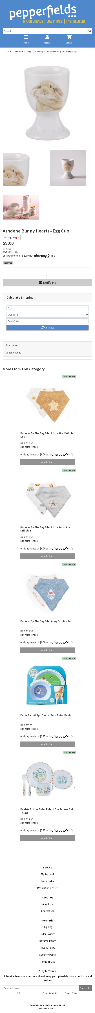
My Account (47, 874)
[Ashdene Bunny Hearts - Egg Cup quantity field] (47, 274)
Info (53, 255)
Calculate (47, 327)
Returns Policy (47, 941)
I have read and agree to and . (47, 993)
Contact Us (47, 911)
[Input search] (45, 31)
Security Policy (47, 954)
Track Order (47, 881)
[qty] (47, 308)
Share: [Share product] (11, 237)
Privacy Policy (47, 948)
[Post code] (47, 321)
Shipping (47, 927)
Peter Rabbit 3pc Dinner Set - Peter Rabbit (46, 715)
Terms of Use (47, 961)
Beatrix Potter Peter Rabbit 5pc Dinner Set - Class (46, 810)
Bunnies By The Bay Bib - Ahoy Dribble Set (46, 621)
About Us (47, 904)
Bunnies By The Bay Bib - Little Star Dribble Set (46, 435)
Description (12, 345)
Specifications (13, 352)
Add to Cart (47, 462)
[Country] (47, 315)
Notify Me (47, 283)
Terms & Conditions (51, 993)
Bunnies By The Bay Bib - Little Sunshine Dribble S (45, 529)
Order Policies (47, 934)
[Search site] (89, 31)
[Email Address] (41, 988)
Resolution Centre (47, 888)
